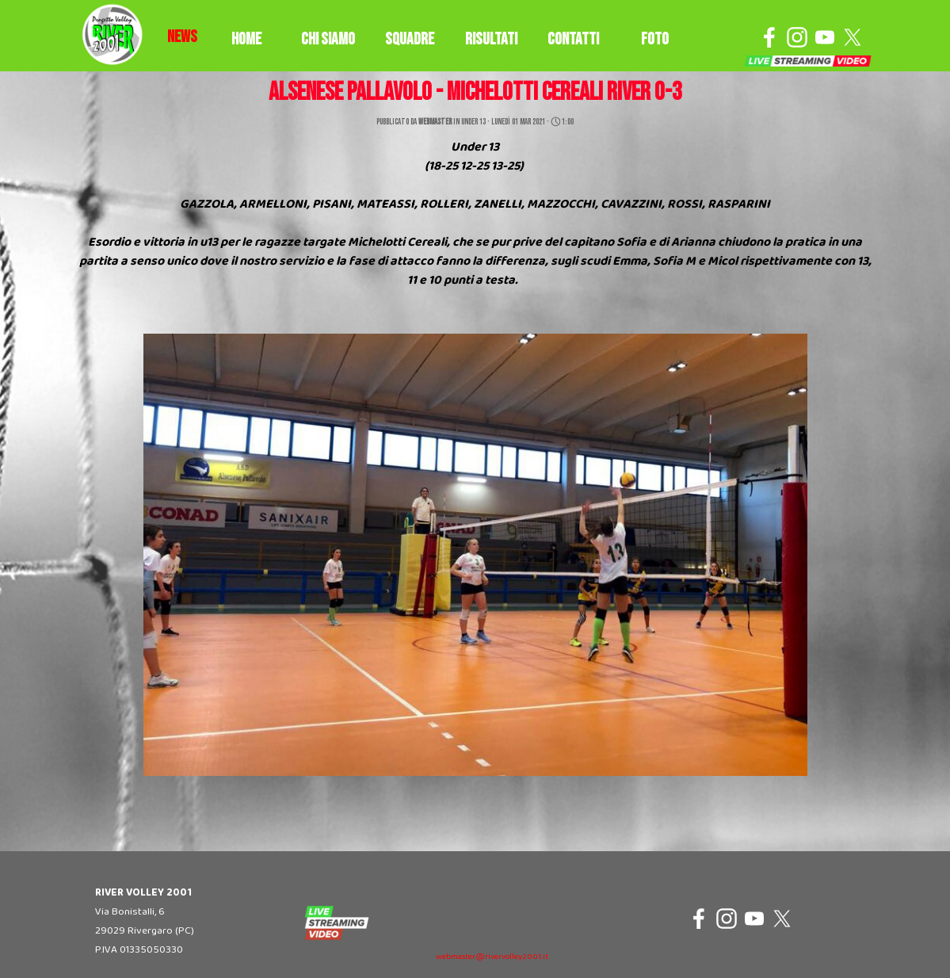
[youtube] (825, 37)
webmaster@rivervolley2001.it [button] (492, 957)
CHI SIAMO (328, 39)
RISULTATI (491, 39)
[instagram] (797, 37)
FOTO (655, 39)
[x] (852, 37)
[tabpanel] (182, 37)
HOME (246, 39)
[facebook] (769, 37)
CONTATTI (573, 39)
